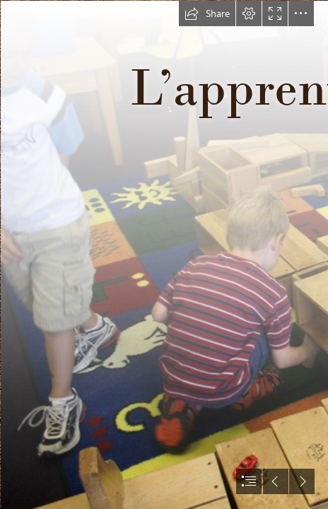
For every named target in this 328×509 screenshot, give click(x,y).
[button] (207, 13)
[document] (164, 254)
